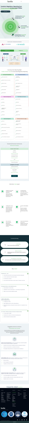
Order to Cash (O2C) (3, 393)
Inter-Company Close (2, 395)
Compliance (14, 406)
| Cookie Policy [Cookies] (8, 420)
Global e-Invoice (2, 397)
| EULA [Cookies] (5, 420)
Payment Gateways (13, 398)
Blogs (18, 392)
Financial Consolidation (9, 394)
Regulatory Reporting (8, 396)
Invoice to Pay (9, 392)
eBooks (19, 395)
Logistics (13, 396)
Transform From (7, 50)
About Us (24, 392)
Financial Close (3, 400)
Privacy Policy (3, 420)
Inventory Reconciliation (9, 398)
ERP (12, 395)
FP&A (7, 399)
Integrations (25, 395)
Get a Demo (5, 11)
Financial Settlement (2, 399)
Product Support (24, 396)
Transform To (21, 50)
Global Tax (8, 400)
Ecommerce (14, 394)
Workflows (24, 398)
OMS (14, 400)
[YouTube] (26, 419)
